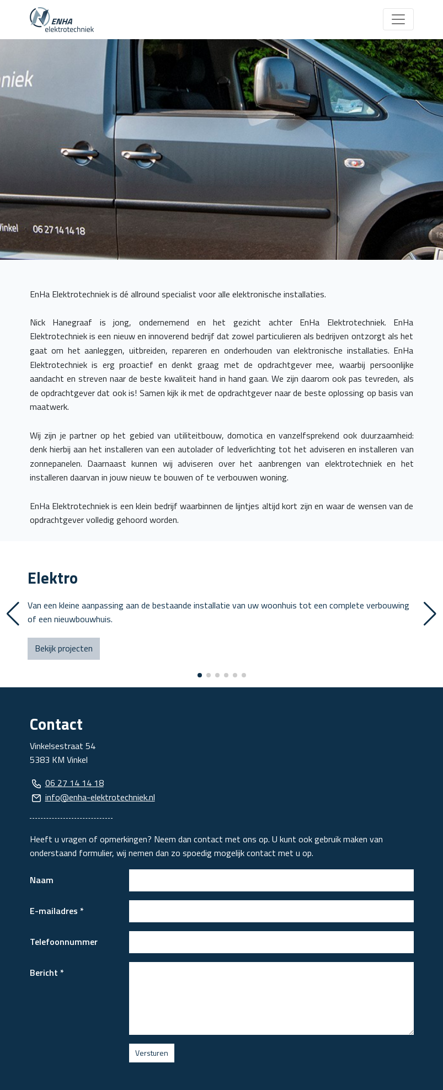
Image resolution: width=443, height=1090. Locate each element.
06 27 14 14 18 (74, 782)
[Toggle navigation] (398, 19)
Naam (42, 879)
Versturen (151, 1053)
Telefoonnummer (64, 941)
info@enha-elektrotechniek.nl (100, 797)
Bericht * (47, 972)
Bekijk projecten (64, 648)
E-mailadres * (57, 910)
